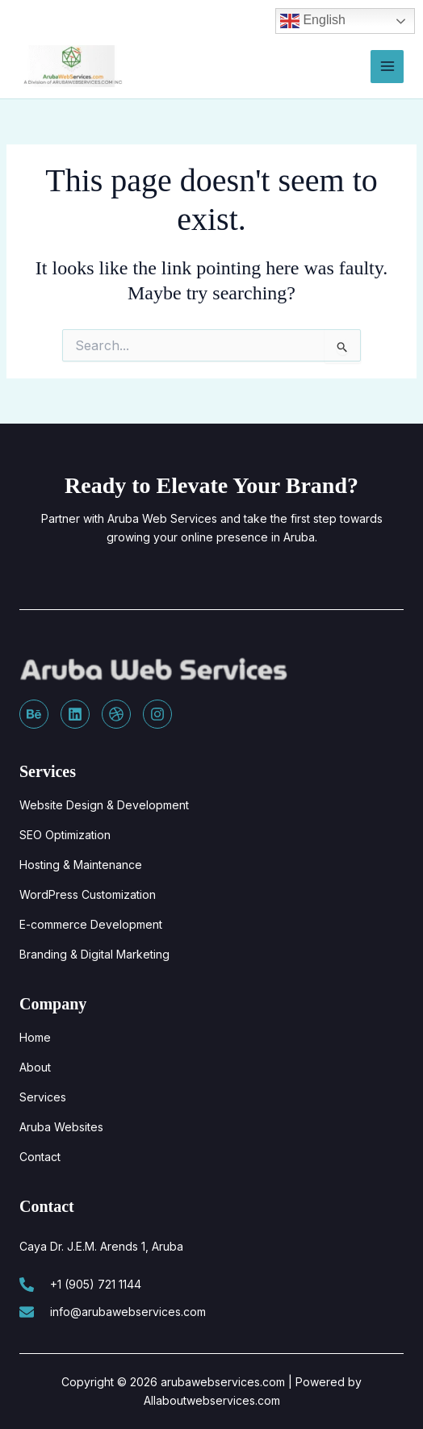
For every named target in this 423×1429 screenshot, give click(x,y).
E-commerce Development (90, 924)
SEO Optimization (65, 835)
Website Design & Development (104, 805)
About (35, 1067)
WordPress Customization (87, 894)
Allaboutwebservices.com (212, 1400)
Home (35, 1037)
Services (42, 1097)
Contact (40, 1157)
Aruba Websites (61, 1127)
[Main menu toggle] (387, 66)
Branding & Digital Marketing (94, 954)
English (313, 21)
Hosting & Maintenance (80, 864)
